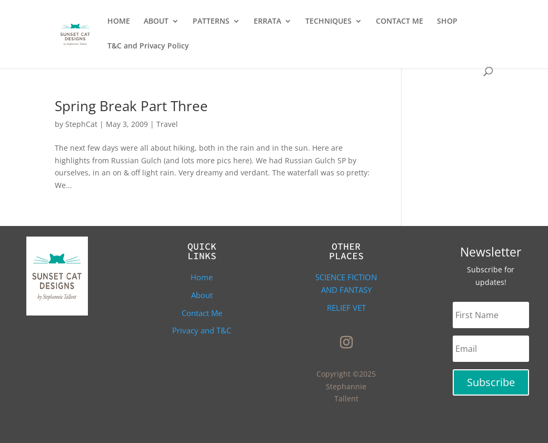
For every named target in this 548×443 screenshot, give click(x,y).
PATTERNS (211, 21)
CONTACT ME (399, 21)
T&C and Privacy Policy (148, 46)
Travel (167, 124)
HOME (118, 21)
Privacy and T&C (201, 330)
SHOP (447, 21)
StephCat (81, 124)
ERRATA (267, 21)
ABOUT (156, 21)
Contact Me (202, 313)
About (202, 295)
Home (202, 277)
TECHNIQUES (328, 21)
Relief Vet (346, 307)
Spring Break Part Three (131, 105)
